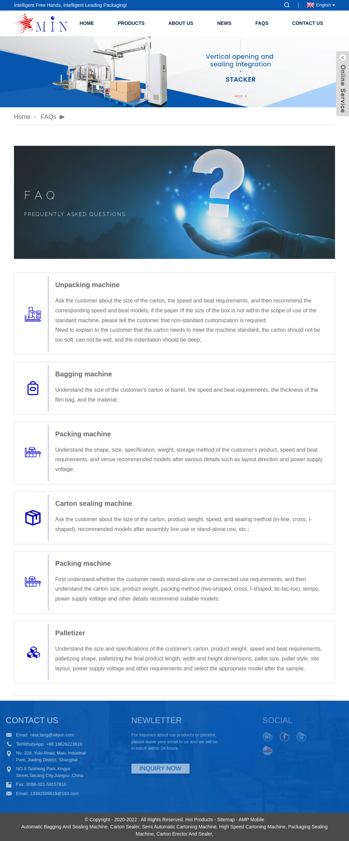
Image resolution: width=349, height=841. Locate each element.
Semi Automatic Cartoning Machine (179, 826)
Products (131, 23)
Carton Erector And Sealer (184, 834)
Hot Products (199, 819)
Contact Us (307, 23)
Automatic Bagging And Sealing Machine (64, 826)
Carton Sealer (124, 826)
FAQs (261, 23)
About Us (180, 23)
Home (86, 23)
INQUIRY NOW (146, 768)
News (224, 23)
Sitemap (225, 819)
